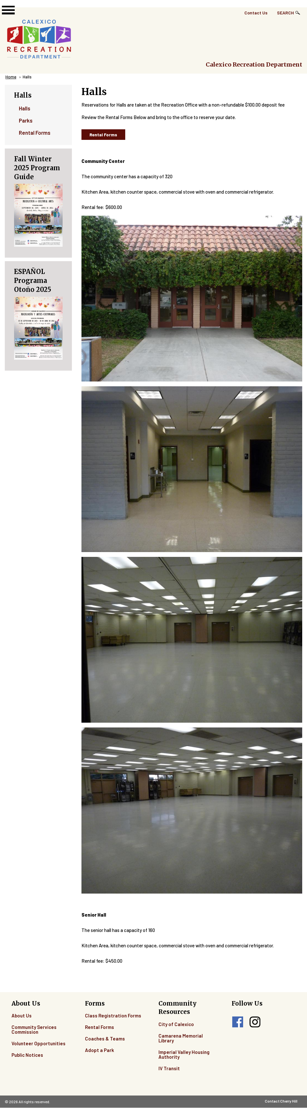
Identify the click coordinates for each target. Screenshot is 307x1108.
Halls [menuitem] (24, 108)
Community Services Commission (34, 1029)
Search (285, 12)
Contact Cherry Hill (281, 1101)
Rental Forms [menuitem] (34, 132)
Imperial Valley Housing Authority (184, 1054)
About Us (22, 1015)
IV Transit (169, 1068)
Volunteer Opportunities (38, 1043)
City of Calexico (176, 1024)
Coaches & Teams (105, 1038)
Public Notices (27, 1055)
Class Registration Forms (113, 1015)
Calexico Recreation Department (254, 64)
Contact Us (255, 12)
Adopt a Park (99, 1050)
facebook (238, 1022)
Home (10, 76)
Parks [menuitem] (26, 120)
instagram (255, 1022)
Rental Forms (103, 134)
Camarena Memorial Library (180, 1038)
